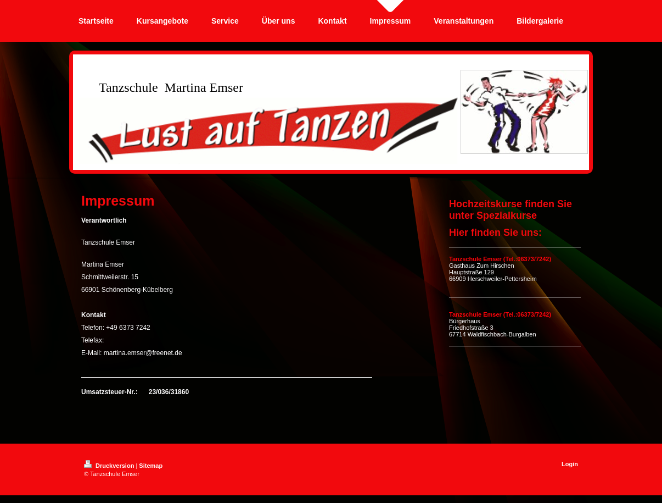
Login (570, 464)
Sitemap (150, 465)
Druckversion (110, 465)
